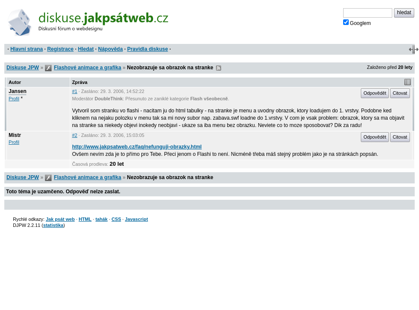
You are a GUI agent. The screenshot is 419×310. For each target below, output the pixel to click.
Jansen (17, 91)
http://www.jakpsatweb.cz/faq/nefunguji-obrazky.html (137, 147)
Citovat (400, 93)
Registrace (60, 49)
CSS (116, 219)
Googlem (357, 22)
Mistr (15, 135)
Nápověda (110, 49)
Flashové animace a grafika (87, 68)
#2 (74, 135)
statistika (53, 225)
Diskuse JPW (22, 68)
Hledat (86, 49)
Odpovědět (374, 93)
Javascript (136, 219)
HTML (84, 219)
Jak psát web (60, 219)
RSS (218, 68)
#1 (74, 91)
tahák (101, 219)
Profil (14, 98)
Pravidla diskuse (147, 49)
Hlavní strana (26, 49)
